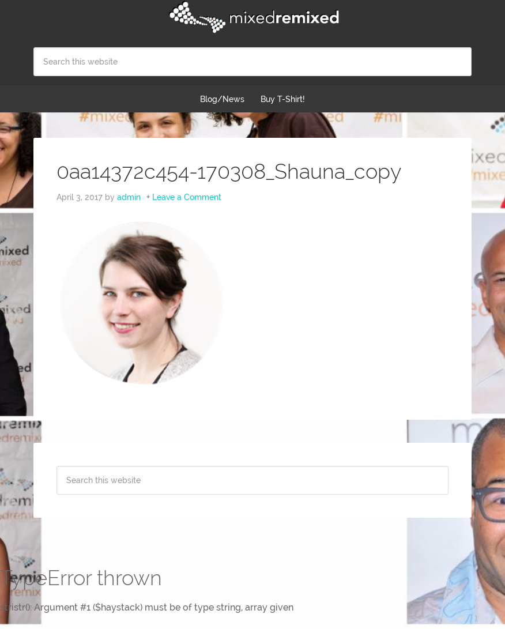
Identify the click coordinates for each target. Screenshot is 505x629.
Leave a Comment (186, 197)
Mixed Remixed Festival (252, 17)
